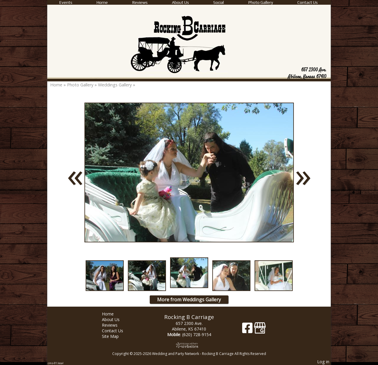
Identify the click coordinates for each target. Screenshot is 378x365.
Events (65, 2)
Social (218, 2)
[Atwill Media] (189, 345)
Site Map (115, 336)
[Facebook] (248, 330)
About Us (180, 2)
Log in (323, 361)
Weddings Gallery (115, 85)
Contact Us (307, 2)
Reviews (140, 2)
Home (102, 2)
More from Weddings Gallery (189, 299)
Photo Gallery (260, 2)
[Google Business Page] (260, 330)
